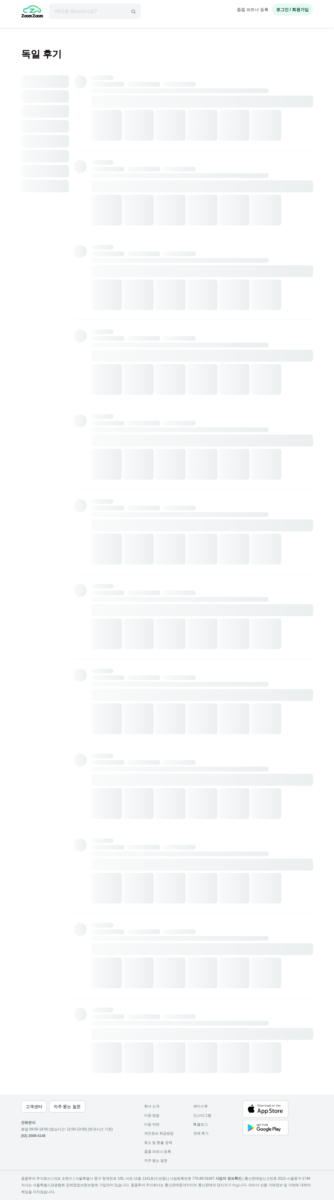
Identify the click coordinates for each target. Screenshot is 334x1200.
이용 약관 (151, 1124)
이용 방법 (151, 1115)
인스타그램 (202, 1115)
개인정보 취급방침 (159, 1133)
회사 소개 (151, 1106)
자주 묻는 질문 (156, 1160)
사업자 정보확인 (228, 1178)
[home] (32, 12)
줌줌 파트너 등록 (252, 9)
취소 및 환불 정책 (158, 1143)
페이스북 (200, 1106)
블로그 (200, 1124)
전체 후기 (201, 1133)
